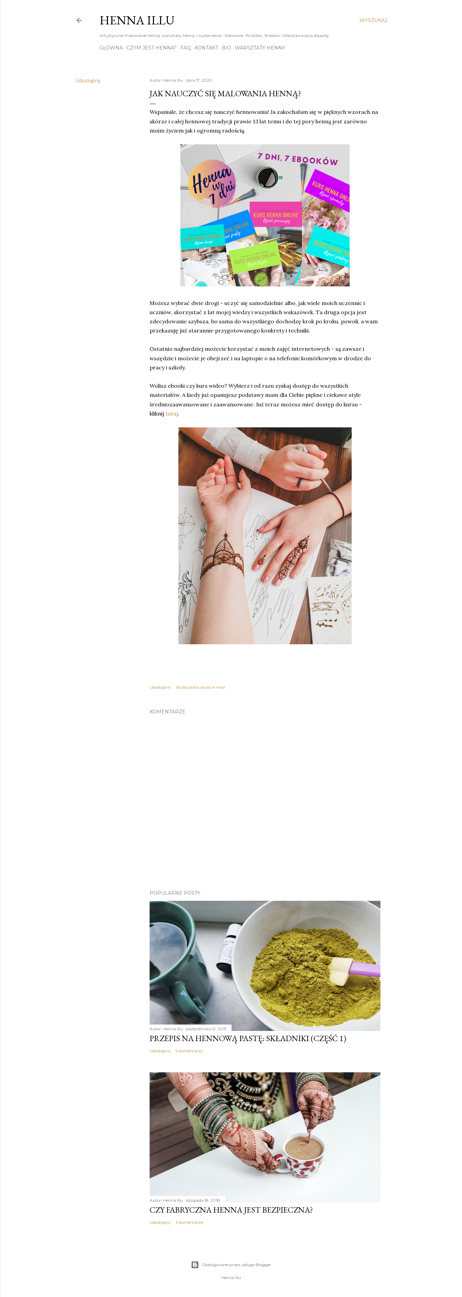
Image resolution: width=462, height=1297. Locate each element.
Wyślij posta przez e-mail (200, 687)
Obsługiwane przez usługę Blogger (231, 1265)
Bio (226, 48)
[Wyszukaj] (373, 20)
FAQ (185, 48)
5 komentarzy (189, 1050)
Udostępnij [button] (87, 81)
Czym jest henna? (152, 48)
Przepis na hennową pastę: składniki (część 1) (248, 1038)
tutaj (172, 413)
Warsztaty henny (260, 48)
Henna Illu (137, 20)
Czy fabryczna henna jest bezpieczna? (231, 1209)
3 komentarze (189, 1222)
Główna (111, 48)
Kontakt (206, 48)
